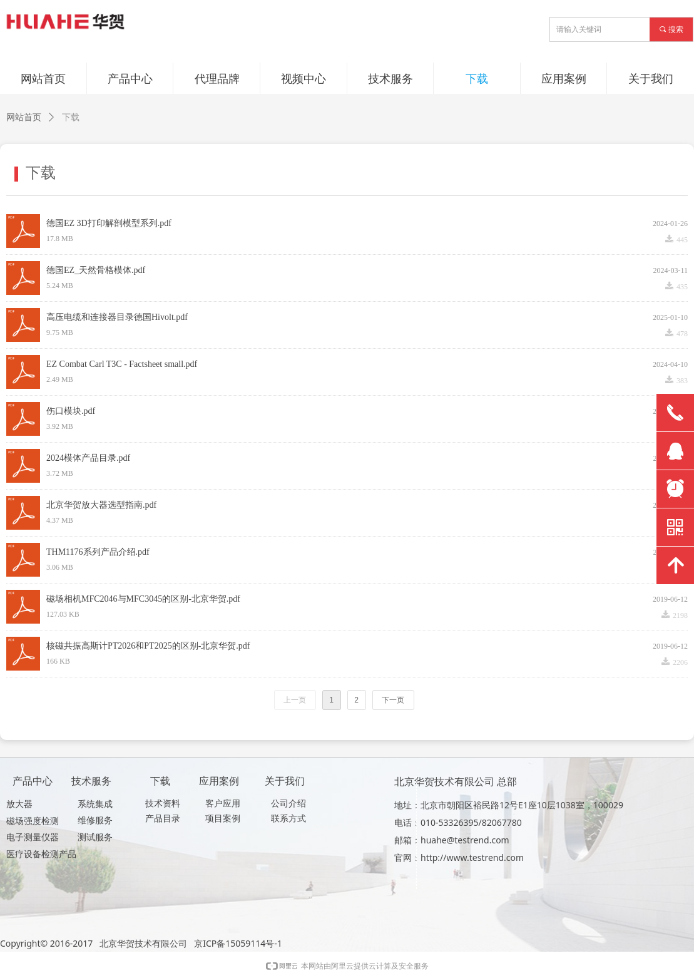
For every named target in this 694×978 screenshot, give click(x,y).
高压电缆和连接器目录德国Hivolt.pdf (117, 317)
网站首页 (23, 117)
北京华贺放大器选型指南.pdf (101, 505)
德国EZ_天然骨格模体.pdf (95, 270)
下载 (70, 117)
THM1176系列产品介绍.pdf (98, 552)
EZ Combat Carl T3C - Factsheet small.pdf (121, 364)
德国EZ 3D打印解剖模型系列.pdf (108, 223)
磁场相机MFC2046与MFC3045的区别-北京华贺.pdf (143, 599)
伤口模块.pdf (70, 411)
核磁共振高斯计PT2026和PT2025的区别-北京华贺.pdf (148, 646)
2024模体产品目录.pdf (88, 458)
